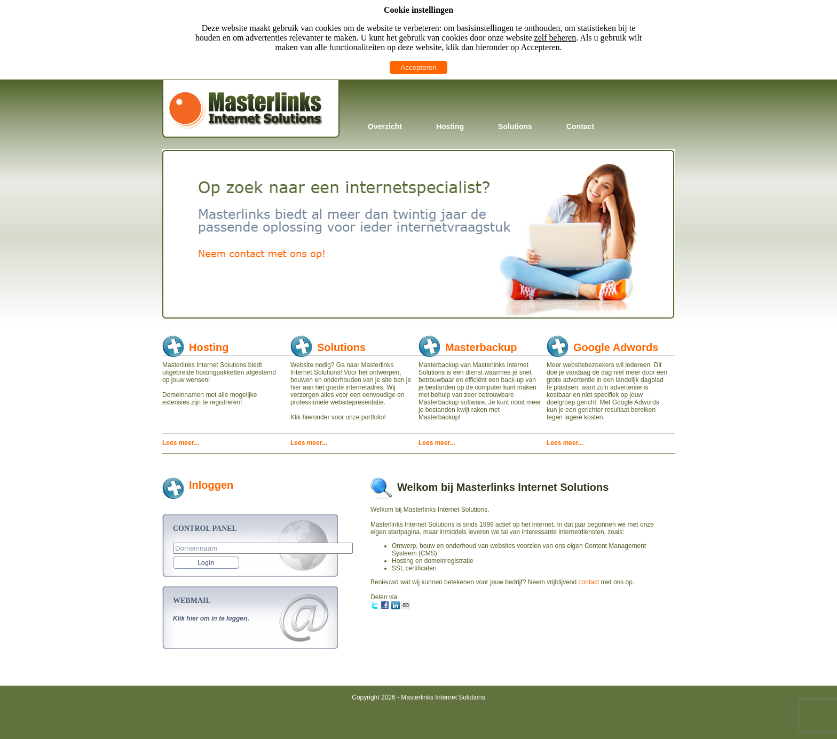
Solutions (515, 126)
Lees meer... (180, 443)
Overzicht (385, 126)
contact (589, 582)
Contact (580, 126)
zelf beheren (555, 37)
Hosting (450, 126)
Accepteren (418, 67)
